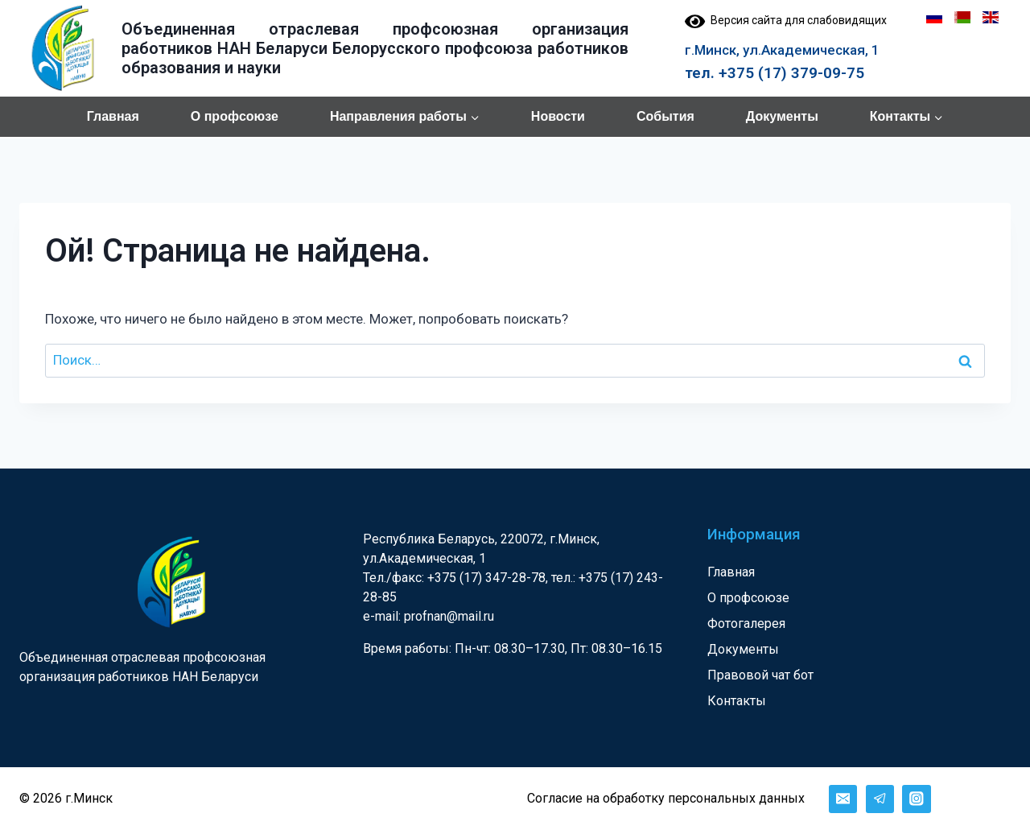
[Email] (843, 799)
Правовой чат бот (760, 675)
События (665, 116)
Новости (558, 116)
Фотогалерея (746, 623)
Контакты (736, 700)
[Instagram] (916, 799)
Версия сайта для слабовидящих (786, 20)
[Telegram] (880, 799)
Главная (113, 116)
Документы (782, 116)
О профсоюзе (234, 116)
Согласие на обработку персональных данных (666, 798)
